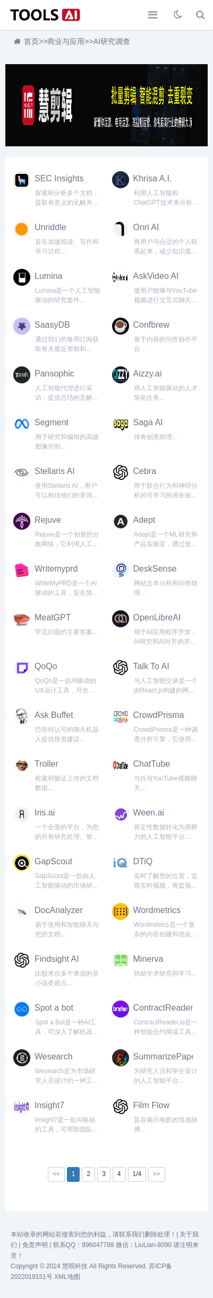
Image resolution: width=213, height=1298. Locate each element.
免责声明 (35, 1245)
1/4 (137, 1174)
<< (56, 1174)
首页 (31, 41)
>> (156, 1174)
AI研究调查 (111, 41)
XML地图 (67, 1277)
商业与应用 (65, 41)
